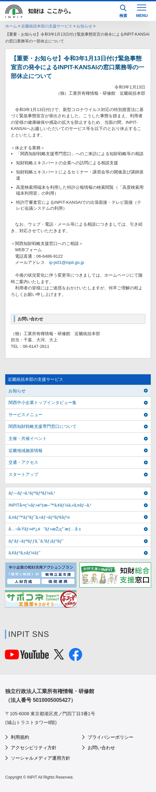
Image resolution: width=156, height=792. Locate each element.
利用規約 (20, 737)
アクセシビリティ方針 (34, 747)
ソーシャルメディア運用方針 (40, 758)
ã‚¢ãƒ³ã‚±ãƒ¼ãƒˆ (24, 552)
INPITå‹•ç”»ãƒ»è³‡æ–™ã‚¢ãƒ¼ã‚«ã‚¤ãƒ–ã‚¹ (50, 505)
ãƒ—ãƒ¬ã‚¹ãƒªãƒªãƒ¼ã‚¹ (32, 493)
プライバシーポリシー (110, 737)
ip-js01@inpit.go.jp (66, 262)
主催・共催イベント (28, 438)
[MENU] (141, 10)
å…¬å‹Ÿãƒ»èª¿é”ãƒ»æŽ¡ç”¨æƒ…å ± (45, 528)
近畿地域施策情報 (26, 450)
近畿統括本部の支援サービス (46, 26)
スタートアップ (23, 474)
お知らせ (84, 26)
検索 (123, 11)
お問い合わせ (101, 747)
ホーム (11, 26)
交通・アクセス (23, 462)
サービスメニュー (26, 414)
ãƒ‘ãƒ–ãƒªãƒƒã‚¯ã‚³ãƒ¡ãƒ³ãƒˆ (36, 541)
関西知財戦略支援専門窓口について (43, 426)
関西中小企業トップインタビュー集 (43, 402)
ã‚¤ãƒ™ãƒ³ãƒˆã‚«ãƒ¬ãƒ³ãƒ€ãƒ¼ (39, 517)
